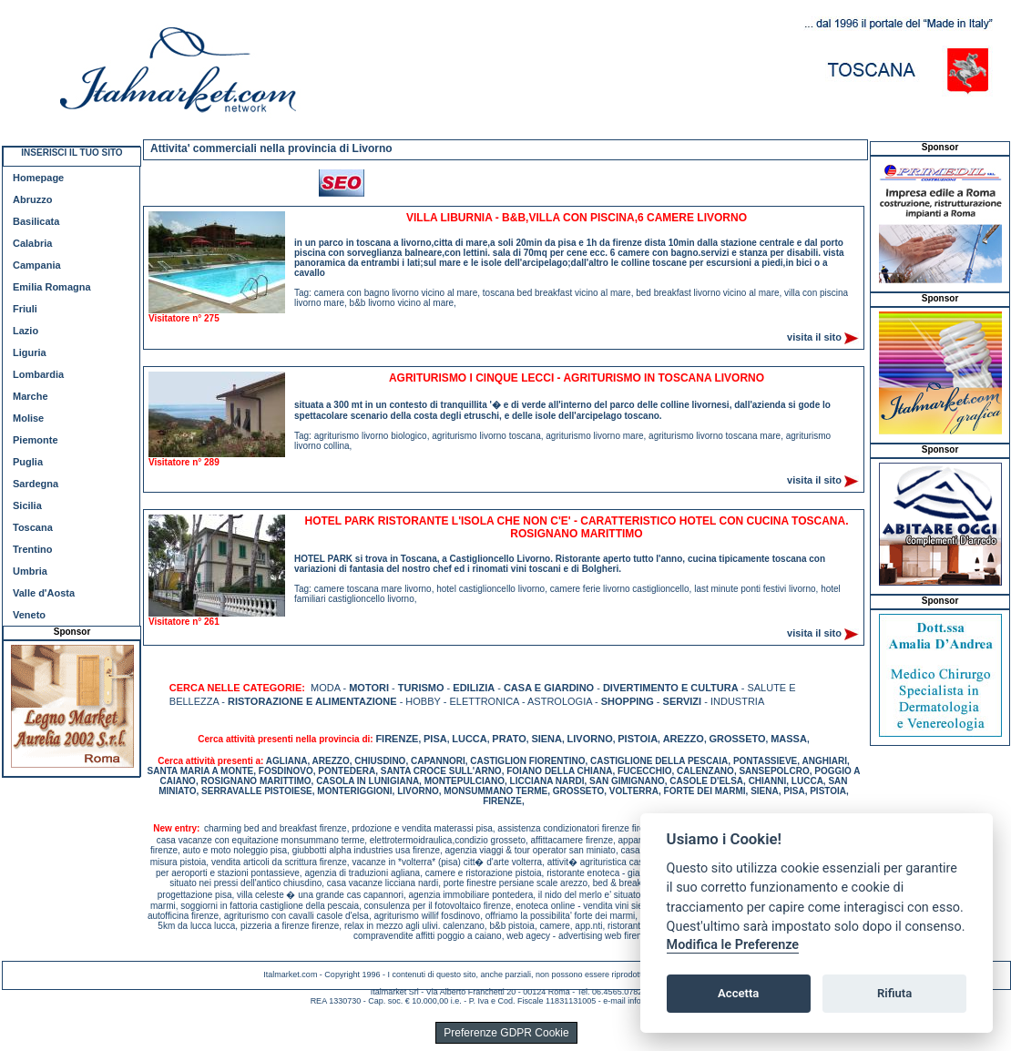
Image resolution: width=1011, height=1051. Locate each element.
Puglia (28, 461)
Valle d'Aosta (44, 592)
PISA (435, 738)
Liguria (29, 352)
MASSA (789, 738)
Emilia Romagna (52, 286)
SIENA (546, 738)
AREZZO (683, 738)
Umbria (30, 571)
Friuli (25, 308)
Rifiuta (894, 993)
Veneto (29, 614)
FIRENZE (396, 738)
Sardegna (35, 483)
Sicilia (27, 505)
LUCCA (469, 738)
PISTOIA (638, 738)
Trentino (32, 549)
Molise (28, 418)
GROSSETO (737, 738)
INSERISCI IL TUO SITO (71, 153)
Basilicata (36, 221)
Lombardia (38, 374)
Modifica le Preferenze (733, 945)
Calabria (32, 243)
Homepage (38, 177)
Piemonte (35, 439)
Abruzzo (32, 199)
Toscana (33, 527)
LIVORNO (590, 738)
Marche (30, 396)
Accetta (738, 993)
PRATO (509, 738)
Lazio (25, 330)
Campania (37, 265)
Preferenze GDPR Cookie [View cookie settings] (506, 1032)
